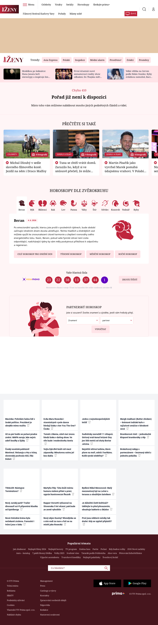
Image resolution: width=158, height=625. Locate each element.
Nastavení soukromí (50, 614)
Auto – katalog (23, 553)
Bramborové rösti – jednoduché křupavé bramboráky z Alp (135, 436)
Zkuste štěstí (129, 279)
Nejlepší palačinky (91, 557)
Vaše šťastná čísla (76, 272)
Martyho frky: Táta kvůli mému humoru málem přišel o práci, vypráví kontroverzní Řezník (59, 491)
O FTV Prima (13, 581)
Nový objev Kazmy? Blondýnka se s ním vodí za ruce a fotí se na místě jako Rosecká (60, 521)
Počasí (104, 549)
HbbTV (10, 595)
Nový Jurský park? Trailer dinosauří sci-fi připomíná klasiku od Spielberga (21, 506)
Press (42, 585)
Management (46, 581)
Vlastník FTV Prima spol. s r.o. (21, 609)
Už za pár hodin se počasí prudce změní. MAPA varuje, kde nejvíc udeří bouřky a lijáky (21, 437)
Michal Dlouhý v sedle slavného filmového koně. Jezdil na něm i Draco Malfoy (26, 167)
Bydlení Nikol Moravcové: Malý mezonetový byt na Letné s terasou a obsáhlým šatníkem (98, 491)
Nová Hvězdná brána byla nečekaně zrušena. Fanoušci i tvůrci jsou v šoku (19, 521)
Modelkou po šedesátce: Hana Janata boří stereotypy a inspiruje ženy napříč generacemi (36, 75)
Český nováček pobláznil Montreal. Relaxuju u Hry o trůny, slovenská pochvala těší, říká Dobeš (21, 454)
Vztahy (58, 4)
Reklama (11, 590)
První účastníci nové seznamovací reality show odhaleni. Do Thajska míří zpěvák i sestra (87, 75)
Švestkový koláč (110, 557)
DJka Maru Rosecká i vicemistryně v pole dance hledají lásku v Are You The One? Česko (60, 424)
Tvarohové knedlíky (71, 557)
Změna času (84, 549)
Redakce (44, 609)
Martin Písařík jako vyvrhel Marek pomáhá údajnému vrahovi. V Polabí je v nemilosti (124, 169)
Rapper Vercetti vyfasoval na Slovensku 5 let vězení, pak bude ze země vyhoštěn (59, 506)
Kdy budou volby (117, 549)
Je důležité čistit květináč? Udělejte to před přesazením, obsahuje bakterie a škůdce (97, 506)
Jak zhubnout (19, 549)
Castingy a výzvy (48, 590)
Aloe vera (112, 553)
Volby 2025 (59, 553)
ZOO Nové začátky (136, 549)
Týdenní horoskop (70, 254)
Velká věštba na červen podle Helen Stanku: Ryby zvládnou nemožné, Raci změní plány (139, 75)
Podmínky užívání (16, 600)
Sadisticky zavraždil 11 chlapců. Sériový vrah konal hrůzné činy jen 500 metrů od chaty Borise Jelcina (97, 439)
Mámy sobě (76, 13)
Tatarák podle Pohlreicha (93, 553)
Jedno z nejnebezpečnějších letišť (96, 420)
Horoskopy (83, 4)
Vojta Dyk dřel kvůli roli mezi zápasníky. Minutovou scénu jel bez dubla (59, 452)
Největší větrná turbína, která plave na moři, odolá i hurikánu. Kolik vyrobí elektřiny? (97, 452)
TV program (71, 549)
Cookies (11, 605)
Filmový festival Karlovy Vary (38, 13)
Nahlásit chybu (14, 614)
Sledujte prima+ (101, 4)
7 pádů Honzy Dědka (42, 553)
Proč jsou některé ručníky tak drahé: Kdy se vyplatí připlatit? (97, 521)
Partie (95, 549)
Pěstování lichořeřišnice (130, 553)
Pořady (62, 13)
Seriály (69, 4)
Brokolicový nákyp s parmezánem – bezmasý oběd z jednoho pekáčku (135, 452)
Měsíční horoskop (100, 254)
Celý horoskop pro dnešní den (34, 254)
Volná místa (12, 585)
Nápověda (45, 605)
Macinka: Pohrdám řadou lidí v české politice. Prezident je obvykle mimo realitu (20, 422)
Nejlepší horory (55, 549)
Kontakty (44, 595)
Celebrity (46, 4)
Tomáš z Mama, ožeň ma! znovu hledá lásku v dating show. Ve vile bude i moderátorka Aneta (59, 439)
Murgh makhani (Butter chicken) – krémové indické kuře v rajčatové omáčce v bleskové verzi (136, 424)
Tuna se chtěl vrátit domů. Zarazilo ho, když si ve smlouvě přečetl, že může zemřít (75, 169)
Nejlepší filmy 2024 (37, 549)
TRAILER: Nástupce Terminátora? (14, 489)
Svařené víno (73, 553)
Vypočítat (98, 328)
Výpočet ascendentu (49, 557)
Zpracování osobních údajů (53, 600)
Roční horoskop (127, 254)
